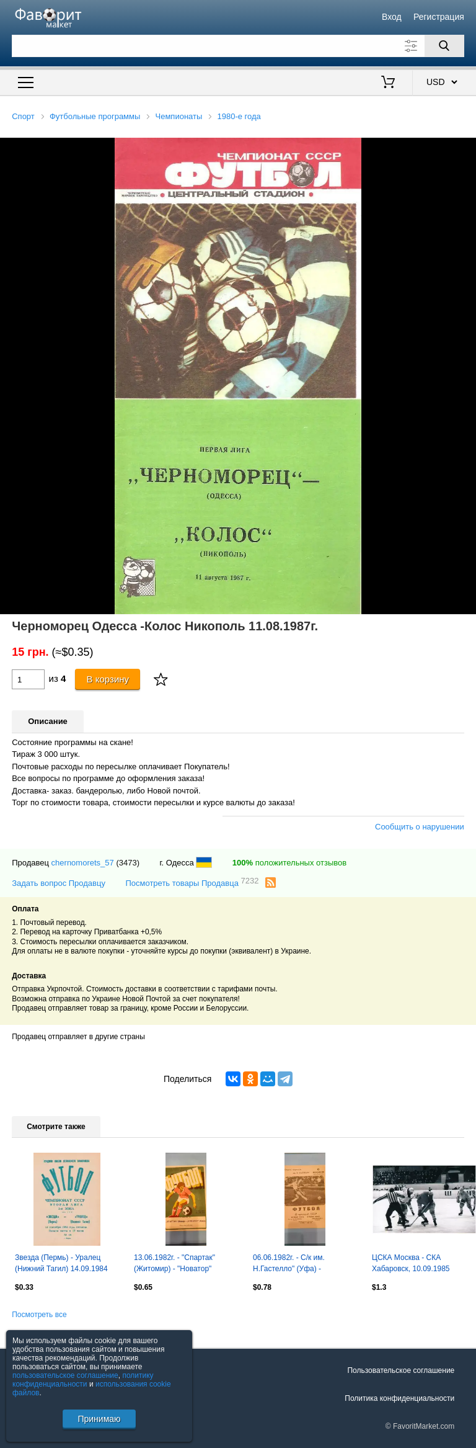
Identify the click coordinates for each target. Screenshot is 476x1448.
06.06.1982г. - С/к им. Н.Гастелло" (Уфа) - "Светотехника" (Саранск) (297, 1264)
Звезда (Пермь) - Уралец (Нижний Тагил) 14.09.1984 (61, 1263)
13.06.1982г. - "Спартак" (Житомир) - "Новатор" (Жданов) (174, 1264)
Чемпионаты (179, 116)
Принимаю (98, 1419)
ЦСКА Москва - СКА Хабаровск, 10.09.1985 (411, 1263)
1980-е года (239, 116)
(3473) (127, 862)
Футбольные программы (95, 116)
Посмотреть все (39, 1314)
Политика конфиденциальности (399, 1398)
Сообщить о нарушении (419, 826)
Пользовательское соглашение (400, 1370)
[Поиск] (444, 46)
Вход (392, 17)
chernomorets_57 (82, 862)
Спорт (23, 116)
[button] (465, 149)
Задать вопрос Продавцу (58, 883)
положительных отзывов (289, 862)
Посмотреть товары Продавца (191, 882)
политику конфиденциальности (83, 1379)
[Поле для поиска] (238, 46)
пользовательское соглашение (65, 1375)
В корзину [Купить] (108, 679)
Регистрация (438, 17)
